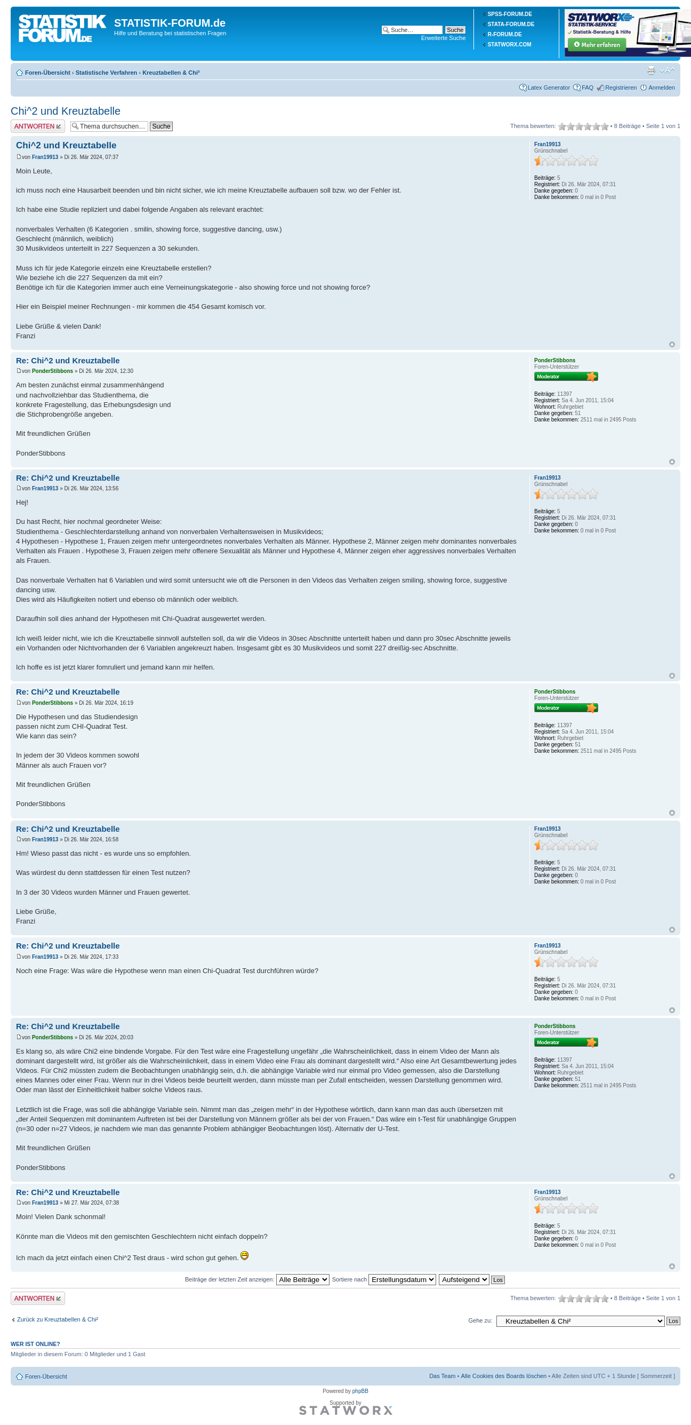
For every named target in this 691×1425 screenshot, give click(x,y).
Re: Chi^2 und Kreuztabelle (68, 360)
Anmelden (661, 87)
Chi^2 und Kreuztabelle (65, 111)
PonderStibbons (52, 371)
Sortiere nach (384, 1279)
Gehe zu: (480, 1320)
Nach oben (672, 344)
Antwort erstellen (38, 126)
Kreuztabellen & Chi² (171, 72)
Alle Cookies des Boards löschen (504, 1376)
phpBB (360, 1391)
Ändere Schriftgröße (667, 70)
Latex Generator (549, 87)
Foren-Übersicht (47, 72)
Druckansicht (651, 70)
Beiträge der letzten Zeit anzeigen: (257, 1279)
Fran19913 (45, 157)
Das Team (442, 1376)
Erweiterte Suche (443, 38)
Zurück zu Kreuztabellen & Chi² (57, 1319)
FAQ (587, 87)
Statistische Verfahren (107, 72)
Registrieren (621, 87)
